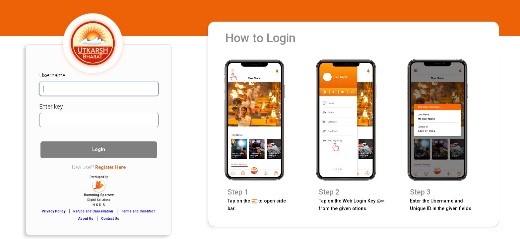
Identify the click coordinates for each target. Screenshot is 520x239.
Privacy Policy (53, 211)
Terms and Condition (138, 211)
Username (52, 75)
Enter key (51, 106)
